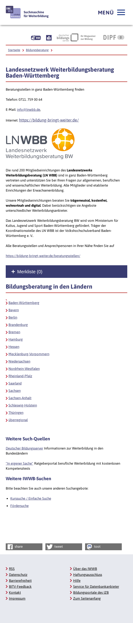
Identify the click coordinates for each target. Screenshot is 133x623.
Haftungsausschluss (87, 575)
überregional (18, 420)
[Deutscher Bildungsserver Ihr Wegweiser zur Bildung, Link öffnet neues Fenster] (76, 37)
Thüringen (15, 412)
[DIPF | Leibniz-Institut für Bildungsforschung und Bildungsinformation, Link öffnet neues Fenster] (113, 37)
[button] (111, 12)
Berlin (12, 317)
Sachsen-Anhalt (19, 398)
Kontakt (15, 592)
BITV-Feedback (20, 586)
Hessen (13, 347)
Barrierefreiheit (20, 580)
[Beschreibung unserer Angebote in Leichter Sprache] (48, 37)
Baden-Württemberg (23, 303)
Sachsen (14, 391)
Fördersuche (19, 506)
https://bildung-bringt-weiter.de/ (49, 120)
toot (93, 546)
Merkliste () (29, 271)
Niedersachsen (19, 361)
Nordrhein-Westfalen (24, 369)
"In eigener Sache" (19, 463)
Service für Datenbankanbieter (96, 586)
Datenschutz (18, 575)
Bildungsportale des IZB (91, 592)
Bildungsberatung (37, 50)
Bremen (14, 332)
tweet (54, 546)
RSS (12, 569)
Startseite (14, 50)
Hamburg (15, 339)
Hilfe (76, 580)
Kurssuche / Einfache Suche (30, 498)
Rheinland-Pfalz (20, 376)
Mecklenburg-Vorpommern (28, 354)
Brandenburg (18, 325)
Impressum (17, 598)
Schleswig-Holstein (22, 405)
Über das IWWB (85, 569)
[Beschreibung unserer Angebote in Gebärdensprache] (35, 37)
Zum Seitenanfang (87, 598)
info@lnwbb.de (28, 109)
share (14, 546)
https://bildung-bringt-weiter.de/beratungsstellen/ (43, 256)
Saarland (15, 383)
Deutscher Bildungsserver (24, 448)
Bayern (13, 310)
